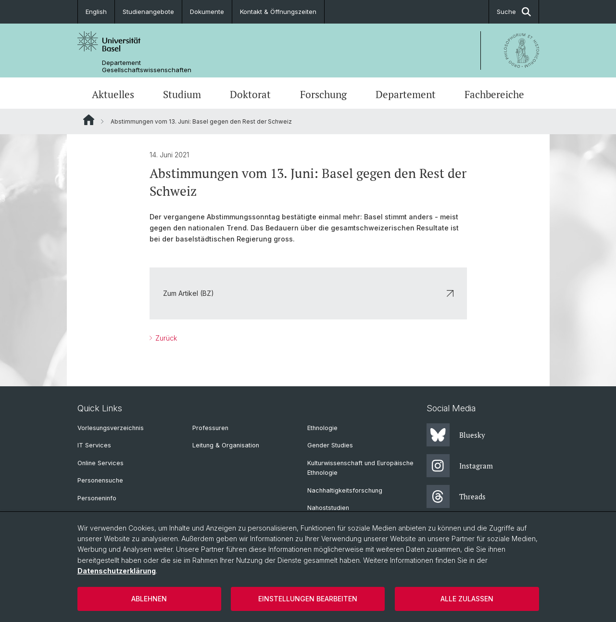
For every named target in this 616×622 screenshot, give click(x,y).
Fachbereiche (494, 94)
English (96, 11)
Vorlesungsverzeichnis (110, 428)
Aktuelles (113, 94)
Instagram (460, 465)
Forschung (323, 94)
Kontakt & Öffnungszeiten (278, 11)
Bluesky (456, 434)
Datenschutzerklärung (116, 571)
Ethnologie (322, 428)
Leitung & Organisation (225, 445)
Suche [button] (514, 11)
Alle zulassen (466, 599)
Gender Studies (330, 445)
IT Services (94, 445)
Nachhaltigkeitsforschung (344, 490)
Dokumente (207, 11)
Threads (456, 496)
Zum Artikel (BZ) (308, 293)
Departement (406, 94)
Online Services (100, 463)
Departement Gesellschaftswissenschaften (146, 66)
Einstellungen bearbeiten (307, 599)
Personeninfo (96, 498)
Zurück (165, 338)
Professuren (210, 428)
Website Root (88, 119)
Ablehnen (149, 599)
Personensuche (100, 480)
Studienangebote (148, 11)
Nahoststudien (328, 507)
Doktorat (250, 94)
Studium (182, 94)
